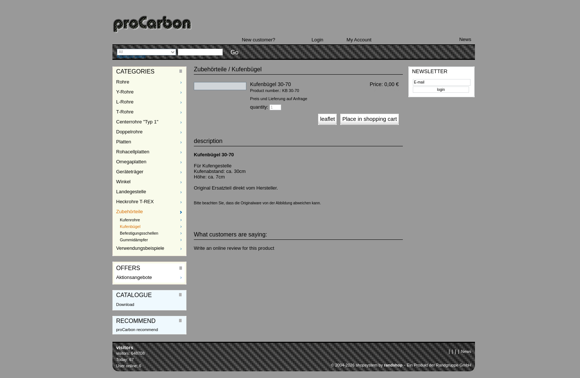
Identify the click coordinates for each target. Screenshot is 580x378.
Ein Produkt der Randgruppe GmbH (439, 365)
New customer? (258, 39)
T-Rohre (125, 112)
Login (317, 39)
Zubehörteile (129, 211)
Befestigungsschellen (139, 233)
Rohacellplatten (132, 151)
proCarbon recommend (137, 329)
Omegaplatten (131, 161)
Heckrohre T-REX (135, 201)
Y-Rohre (125, 92)
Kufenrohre (130, 220)
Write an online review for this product (234, 248)
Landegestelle (131, 191)
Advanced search (131, 57)
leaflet (327, 119)
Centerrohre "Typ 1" (137, 122)
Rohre (122, 82)
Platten (123, 141)
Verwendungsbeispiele (140, 248)
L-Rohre (125, 102)
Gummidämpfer (134, 240)
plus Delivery (389, 90)
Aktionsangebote (134, 277)
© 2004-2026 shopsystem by (366, 365)
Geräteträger (130, 171)
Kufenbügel (130, 226)
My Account (359, 39)
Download (125, 304)
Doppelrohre (129, 131)
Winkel (123, 181)
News (465, 39)
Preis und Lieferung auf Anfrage (278, 98)
